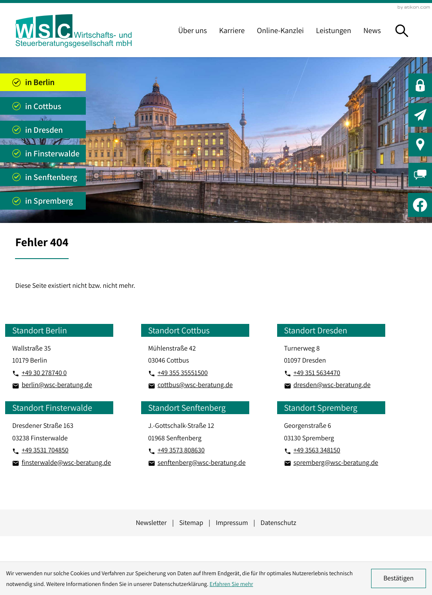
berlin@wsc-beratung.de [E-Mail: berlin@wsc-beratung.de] (56, 384)
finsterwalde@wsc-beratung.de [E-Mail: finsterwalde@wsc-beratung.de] (66, 462)
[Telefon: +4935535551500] (182, 373)
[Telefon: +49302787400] (43, 373)
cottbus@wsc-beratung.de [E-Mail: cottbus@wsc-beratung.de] (195, 384)
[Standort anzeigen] (43, 82)
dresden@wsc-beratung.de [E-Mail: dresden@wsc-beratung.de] (332, 384)
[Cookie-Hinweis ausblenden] (398, 578)
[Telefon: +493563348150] (316, 450)
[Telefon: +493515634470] (316, 373)
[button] (420, 85)
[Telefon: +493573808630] (181, 450)
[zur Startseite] (73, 31)
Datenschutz (278, 522)
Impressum (232, 522)
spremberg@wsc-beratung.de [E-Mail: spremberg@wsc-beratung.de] (335, 462)
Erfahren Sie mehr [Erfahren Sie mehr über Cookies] (231, 584)
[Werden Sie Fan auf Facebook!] (420, 205)
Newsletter (151, 522)
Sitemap (191, 522)
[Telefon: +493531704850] (44, 450)
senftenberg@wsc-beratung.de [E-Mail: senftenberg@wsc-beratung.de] (201, 462)
